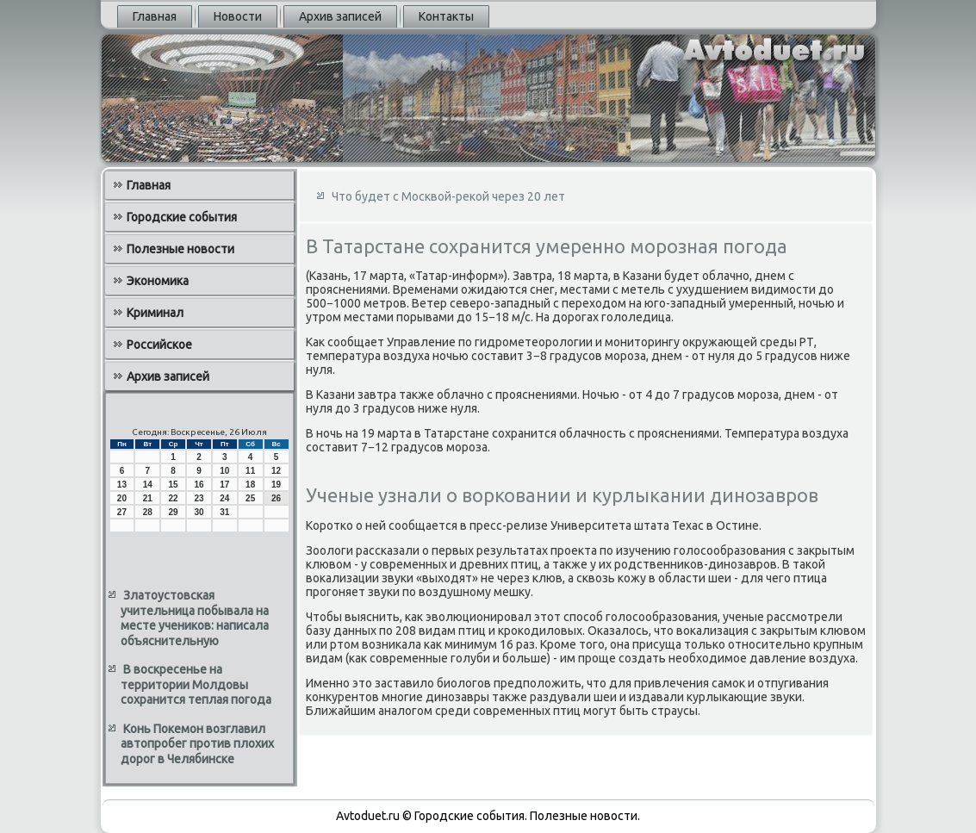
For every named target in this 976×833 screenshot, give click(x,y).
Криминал (155, 313)
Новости (238, 16)
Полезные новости (180, 249)
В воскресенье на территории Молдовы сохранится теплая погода (196, 684)
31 (224, 512)
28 (147, 512)
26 (276, 498)
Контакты (446, 16)
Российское (159, 344)
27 (122, 512)
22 (173, 498)
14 (147, 484)
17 (224, 484)
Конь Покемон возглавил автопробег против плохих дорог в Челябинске (197, 744)
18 (250, 484)
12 (276, 471)
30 (198, 512)
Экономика (158, 281)
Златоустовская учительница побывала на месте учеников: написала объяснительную (195, 618)
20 (122, 498)
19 (276, 484)
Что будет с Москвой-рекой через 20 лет (448, 196)
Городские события (182, 217)
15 (173, 484)
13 (122, 484)
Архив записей (340, 16)
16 (198, 484)
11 (250, 471)
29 (173, 512)
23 (198, 498)
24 (224, 498)
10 (224, 471)
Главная (155, 16)
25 (250, 498)
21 (147, 498)
